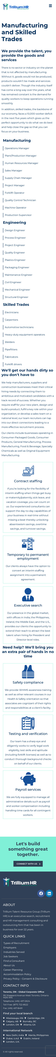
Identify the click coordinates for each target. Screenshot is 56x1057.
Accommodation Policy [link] (17, 974)
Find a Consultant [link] (14, 961)
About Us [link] (9, 965)
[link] (16, 6)
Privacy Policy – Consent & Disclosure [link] (25, 978)
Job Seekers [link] (10, 956)
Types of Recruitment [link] (16, 943)
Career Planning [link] (13, 969)
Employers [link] (9, 947)
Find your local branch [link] (18, 1013)
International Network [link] (17, 1030)
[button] (50, 6)
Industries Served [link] (13, 952)
